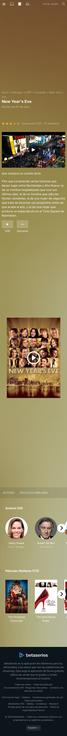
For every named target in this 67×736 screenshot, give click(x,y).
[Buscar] (63, 4)
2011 (28, 92)
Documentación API (14, 687)
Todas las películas (42, 684)
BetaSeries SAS (16, 703)
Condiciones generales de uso (48, 697)
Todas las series (22, 684)
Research (54, 703)
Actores (9, 492)
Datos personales (33, 700)
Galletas (26, 697)
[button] (16, 534)
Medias (30, 703)
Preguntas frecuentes (36, 687)
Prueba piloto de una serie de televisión (28, 707)
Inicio (5, 92)
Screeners (41, 703)
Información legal (10, 697)
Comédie (40, 92)
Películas (17, 92)
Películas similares (34, 492)
